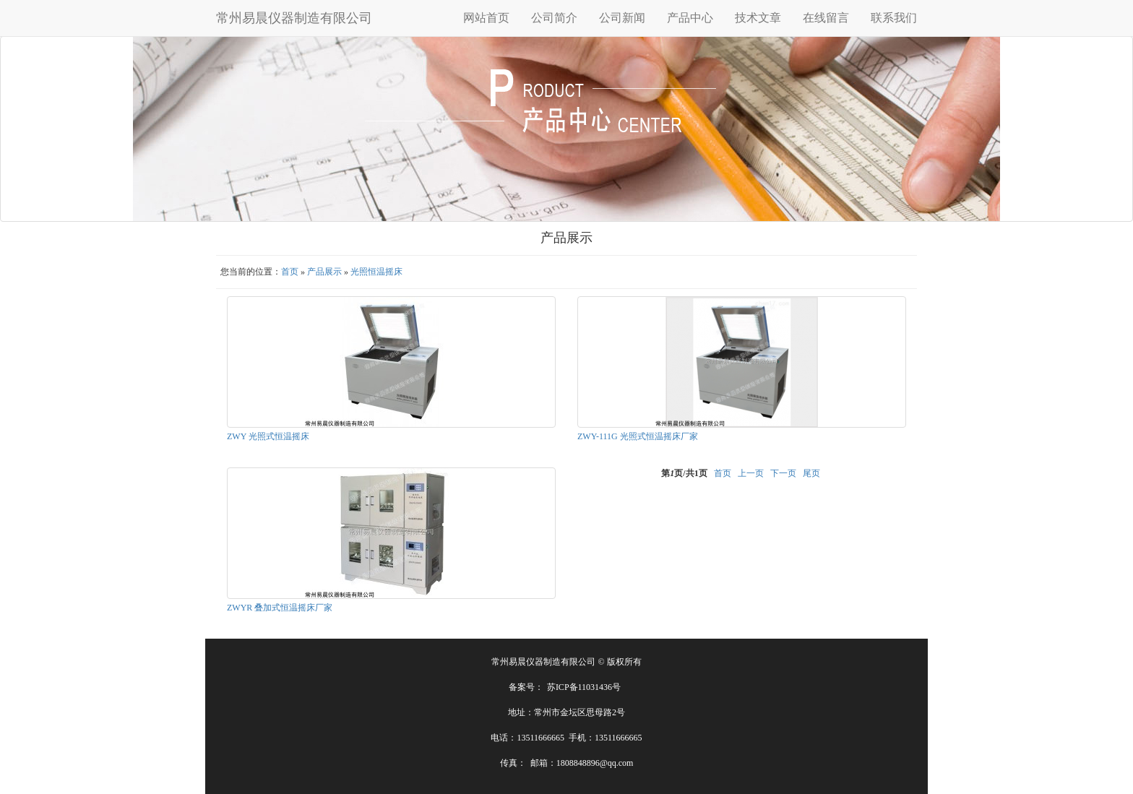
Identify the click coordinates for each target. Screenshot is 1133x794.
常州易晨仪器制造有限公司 (294, 18)
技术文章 (758, 18)
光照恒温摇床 (376, 272)
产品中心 (690, 18)
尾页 (811, 473)
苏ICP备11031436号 (584, 687)
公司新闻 (622, 18)
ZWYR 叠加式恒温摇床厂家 (279, 608)
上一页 (751, 473)
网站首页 (486, 18)
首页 (289, 272)
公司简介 (554, 18)
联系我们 (894, 18)
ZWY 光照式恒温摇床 (268, 436)
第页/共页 (684, 473)
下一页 (783, 473)
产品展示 (324, 272)
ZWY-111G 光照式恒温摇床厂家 (637, 436)
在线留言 (826, 18)
